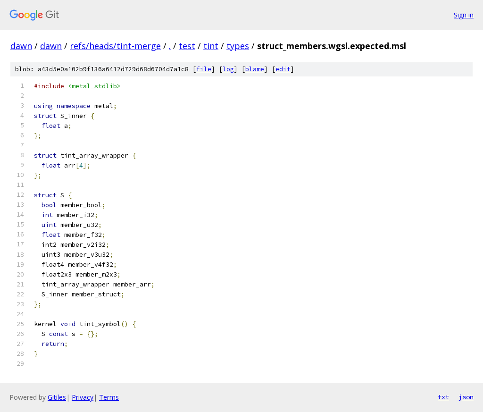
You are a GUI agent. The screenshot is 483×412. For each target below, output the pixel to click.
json (466, 397)
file (203, 69)
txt (443, 397)
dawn (21, 45)
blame (254, 69)
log (228, 69)
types (237, 45)
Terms (109, 397)
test (187, 45)
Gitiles (57, 397)
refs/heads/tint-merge (115, 45)
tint (210, 45)
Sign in (464, 14)
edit (283, 69)
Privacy (82, 397)
